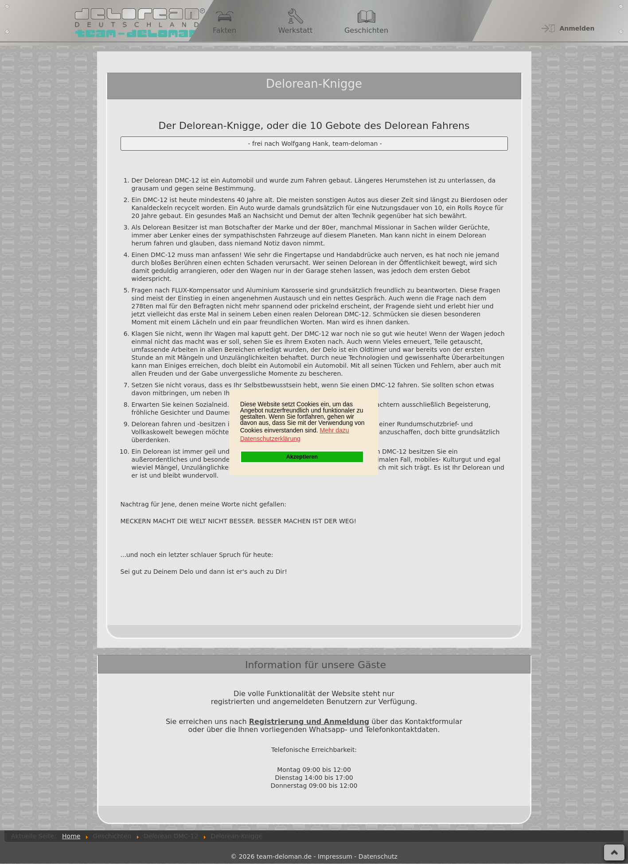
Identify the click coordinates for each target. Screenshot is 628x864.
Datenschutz (378, 856)
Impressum (335, 856)
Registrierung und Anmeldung (309, 721)
